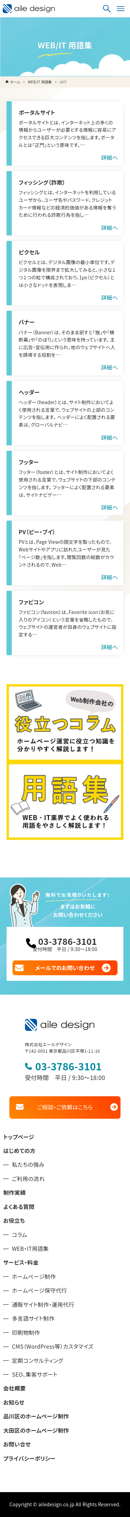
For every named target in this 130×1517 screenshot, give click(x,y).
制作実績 (14, 1193)
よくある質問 (18, 1207)
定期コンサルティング (37, 1361)
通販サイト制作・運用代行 (43, 1305)
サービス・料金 (20, 1262)
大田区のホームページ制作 (36, 1430)
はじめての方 (19, 1151)
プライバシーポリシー (29, 1458)
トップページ (18, 1137)
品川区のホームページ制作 (36, 1416)
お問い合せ (17, 1444)
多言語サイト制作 (33, 1318)
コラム (19, 1235)
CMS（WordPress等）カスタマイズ (52, 1346)
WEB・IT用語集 (30, 1249)
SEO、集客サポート (34, 1374)
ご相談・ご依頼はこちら (65, 1107)
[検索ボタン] (107, 9)
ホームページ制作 (34, 1277)
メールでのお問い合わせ (65, 968)
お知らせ (13, 1402)
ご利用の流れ (28, 1179)
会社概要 (14, 1388)
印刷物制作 (26, 1333)
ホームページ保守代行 (39, 1290)
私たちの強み (28, 1165)
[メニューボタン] (121, 9)
